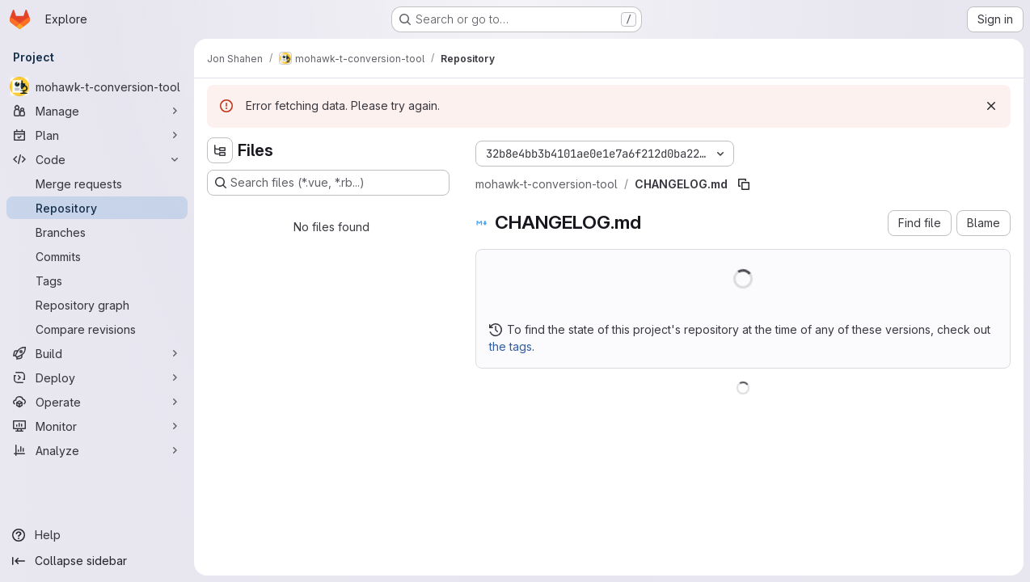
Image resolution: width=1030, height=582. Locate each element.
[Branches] (97, 232)
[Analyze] (97, 450)
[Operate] (97, 401)
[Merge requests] (97, 183)
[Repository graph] (97, 304)
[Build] (97, 353)
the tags (510, 346)
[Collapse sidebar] (97, 561)
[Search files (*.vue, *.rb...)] (328, 183)
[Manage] (97, 110)
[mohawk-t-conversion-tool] (97, 86)
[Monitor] (97, 426)
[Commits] (97, 256)
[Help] (97, 535)
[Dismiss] (991, 106)
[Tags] (97, 280)
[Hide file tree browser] (220, 150)
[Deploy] (97, 377)
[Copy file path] (744, 184)
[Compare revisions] (97, 329)
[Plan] (97, 135)
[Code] (97, 159)
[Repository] (97, 207)
